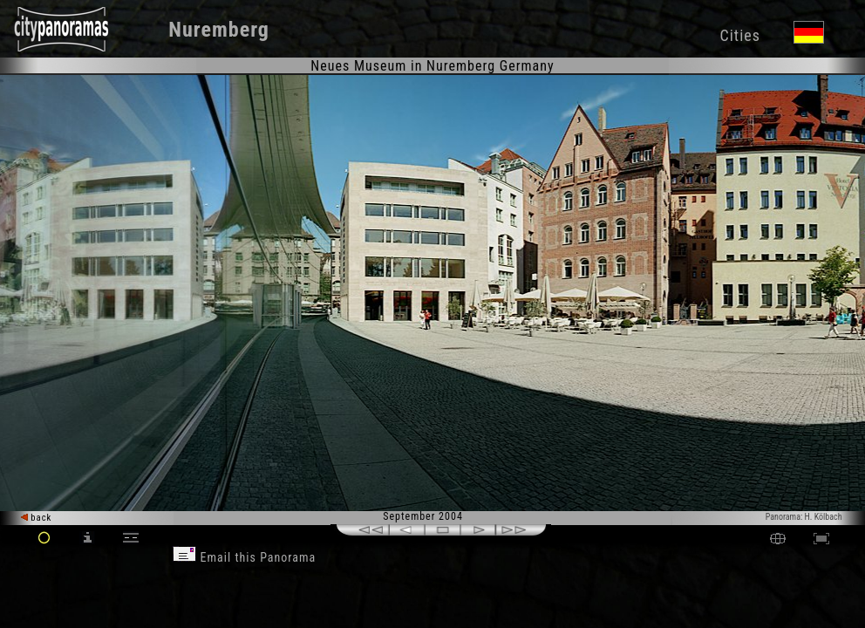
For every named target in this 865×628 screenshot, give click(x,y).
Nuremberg (218, 29)
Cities (740, 35)
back (36, 517)
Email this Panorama (244, 557)
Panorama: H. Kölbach (804, 517)
